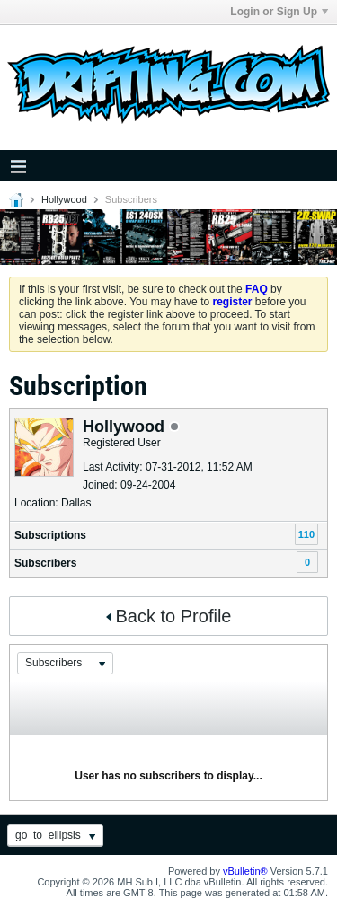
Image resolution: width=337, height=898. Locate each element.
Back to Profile (169, 616)
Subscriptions (50, 535)
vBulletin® (245, 871)
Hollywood (64, 199)
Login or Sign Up (279, 11)
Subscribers (45, 563)
